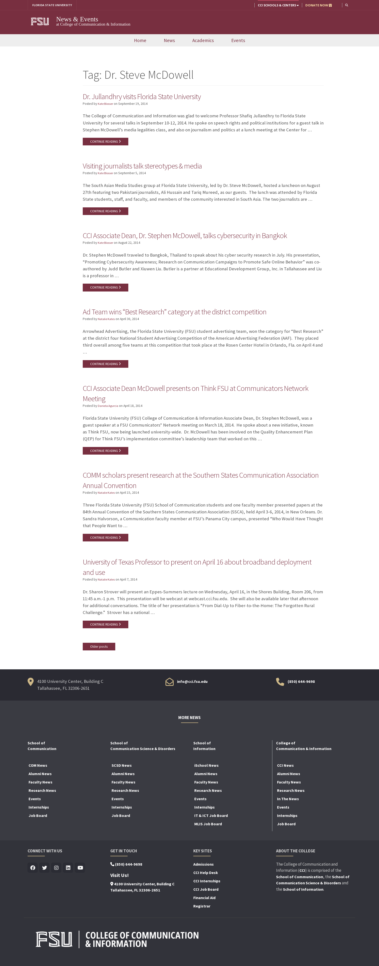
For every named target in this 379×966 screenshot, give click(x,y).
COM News (38, 772)
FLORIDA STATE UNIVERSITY (54, 5)
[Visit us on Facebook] (33, 876)
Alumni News (40, 781)
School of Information (303, 896)
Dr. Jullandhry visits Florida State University (151, 96)
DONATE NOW (318, 5)
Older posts (99, 654)
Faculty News (40, 789)
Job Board (38, 823)
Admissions (203, 871)
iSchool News (206, 772)
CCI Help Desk (205, 880)
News (169, 41)
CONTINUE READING (106, 142)
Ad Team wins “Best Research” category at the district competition (187, 314)
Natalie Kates (107, 322)
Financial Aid (204, 905)
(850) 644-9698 (301, 689)
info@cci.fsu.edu (192, 689)
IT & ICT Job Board (211, 823)
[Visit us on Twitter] (44, 876)
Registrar (201, 913)
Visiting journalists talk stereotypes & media (151, 167)
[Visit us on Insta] (56, 876)
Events (238, 41)
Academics (203, 41)
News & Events (77, 19)
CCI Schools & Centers (277, 5)
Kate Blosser (106, 104)
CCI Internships (206, 888)
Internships (39, 814)
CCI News (285, 772)
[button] (346, 5)
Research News (42, 798)
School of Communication (299, 884)
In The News (288, 806)
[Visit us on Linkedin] (68, 876)
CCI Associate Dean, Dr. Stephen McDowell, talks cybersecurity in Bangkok (199, 237)
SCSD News (122, 772)
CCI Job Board (205, 896)
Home (140, 41)
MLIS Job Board (208, 831)
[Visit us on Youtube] (80, 876)
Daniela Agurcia (108, 410)
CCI (302, 877)
